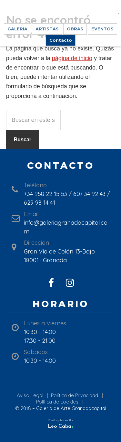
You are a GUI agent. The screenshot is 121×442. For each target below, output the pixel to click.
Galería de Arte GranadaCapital (61, 13)
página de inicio (72, 58)
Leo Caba (60, 426)
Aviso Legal (30, 395)
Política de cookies (57, 402)
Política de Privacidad (74, 395)
